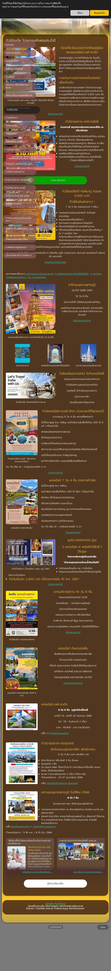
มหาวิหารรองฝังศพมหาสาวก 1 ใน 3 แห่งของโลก (72, 297)
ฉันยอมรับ (99, 12)
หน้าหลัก (49, 942)
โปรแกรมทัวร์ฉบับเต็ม (72, 280)
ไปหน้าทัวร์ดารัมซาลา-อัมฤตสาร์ (61, 818)
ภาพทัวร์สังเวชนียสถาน (79, 865)
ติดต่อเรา (61, 942)
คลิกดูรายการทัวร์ (72, 349)
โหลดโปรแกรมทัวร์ (58, 764)
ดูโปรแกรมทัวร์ (72, 118)
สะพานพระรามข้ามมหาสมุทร (73, 292)
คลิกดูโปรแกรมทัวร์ (72, 727)
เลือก (80, 12)
